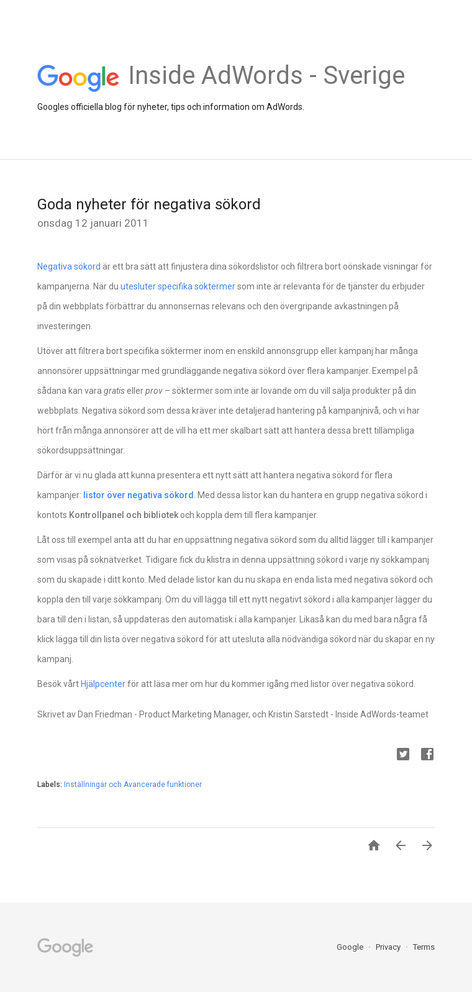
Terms (424, 947)
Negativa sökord (69, 266)
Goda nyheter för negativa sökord (149, 204)
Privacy (389, 947)
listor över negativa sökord (138, 495)
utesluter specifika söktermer (177, 286)
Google (351, 947)
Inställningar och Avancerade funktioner (133, 784)
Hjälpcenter (103, 684)
